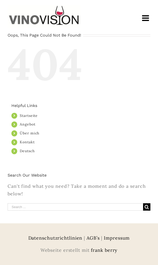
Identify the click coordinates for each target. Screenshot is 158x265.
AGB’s (93, 238)
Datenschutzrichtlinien (55, 238)
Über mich (29, 133)
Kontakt (27, 142)
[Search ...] (75, 207)
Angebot (27, 124)
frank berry (104, 250)
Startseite (29, 115)
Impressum (117, 238)
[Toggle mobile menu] (146, 18)
